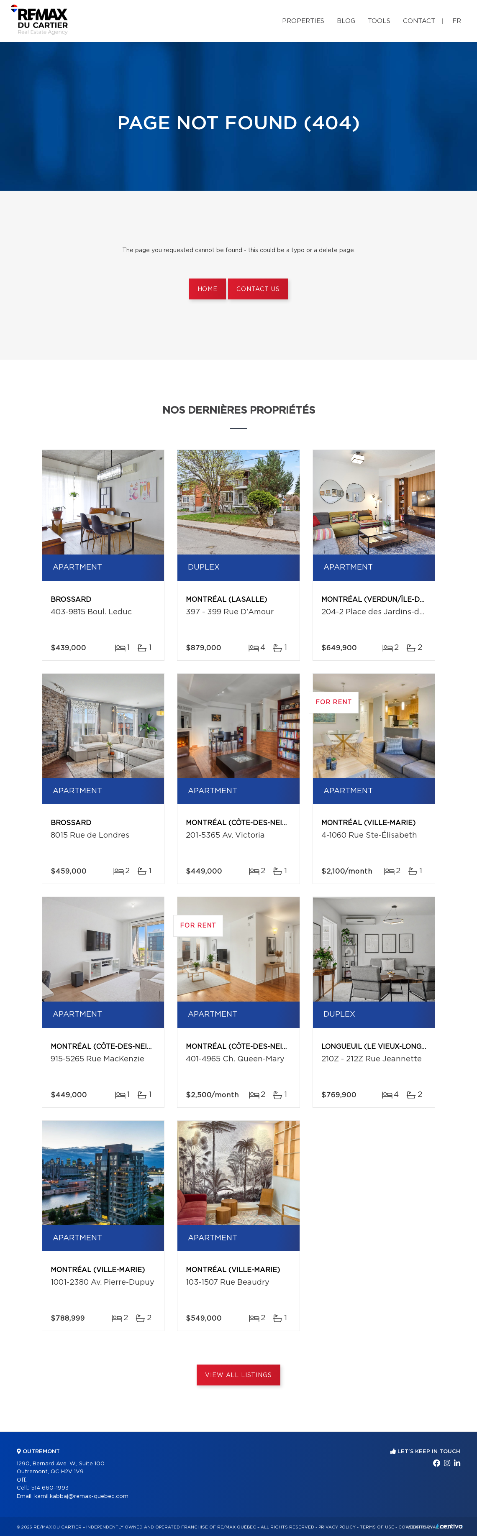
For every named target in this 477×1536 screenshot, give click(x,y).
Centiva (449, 1526)
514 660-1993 (50, 1488)
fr (456, 21)
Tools (379, 21)
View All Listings (238, 1375)
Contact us (258, 289)
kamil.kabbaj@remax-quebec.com (81, 1496)
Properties (303, 21)
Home (207, 289)
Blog (346, 21)
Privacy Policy (337, 1527)
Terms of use (377, 1527)
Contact (419, 21)
